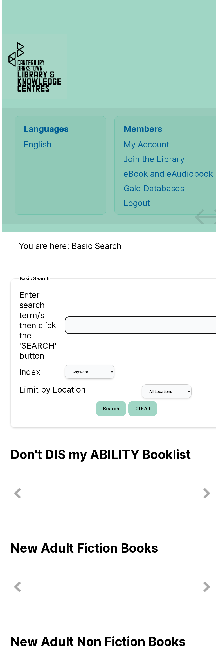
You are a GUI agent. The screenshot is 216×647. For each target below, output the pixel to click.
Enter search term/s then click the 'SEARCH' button (38, 325)
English (37, 144)
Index (29, 372)
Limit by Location (52, 389)
